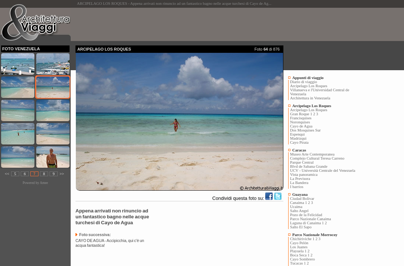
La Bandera (299, 183)
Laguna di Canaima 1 (307, 223)
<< (7, 174)
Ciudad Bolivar (302, 199)
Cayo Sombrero (302, 259)
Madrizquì (298, 138)
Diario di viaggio (303, 82)
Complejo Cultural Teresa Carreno (317, 158)
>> (62, 174)
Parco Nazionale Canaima (310, 219)
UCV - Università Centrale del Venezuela (322, 170)
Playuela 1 (298, 251)
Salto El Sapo (301, 227)
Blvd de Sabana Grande (308, 166)
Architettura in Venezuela (310, 98)
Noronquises (300, 122)
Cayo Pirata (299, 142)
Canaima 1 (298, 203)
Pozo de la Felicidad (306, 215)
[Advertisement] (210, 24)
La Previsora (300, 179)
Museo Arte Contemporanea (312, 154)
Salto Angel (299, 211)
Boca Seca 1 (300, 255)
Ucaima (296, 207)
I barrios (296, 187)
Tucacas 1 (298, 263)
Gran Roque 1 (301, 114)
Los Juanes (298, 247)
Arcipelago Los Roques (308, 86)
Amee (44, 183)
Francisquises (301, 118)
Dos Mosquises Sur (305, 130)
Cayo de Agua (301, 126)
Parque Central (302, 162)
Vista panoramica (303, 175)
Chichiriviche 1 (302, 239)
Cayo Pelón (299, 243)
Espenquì (297, 134)
